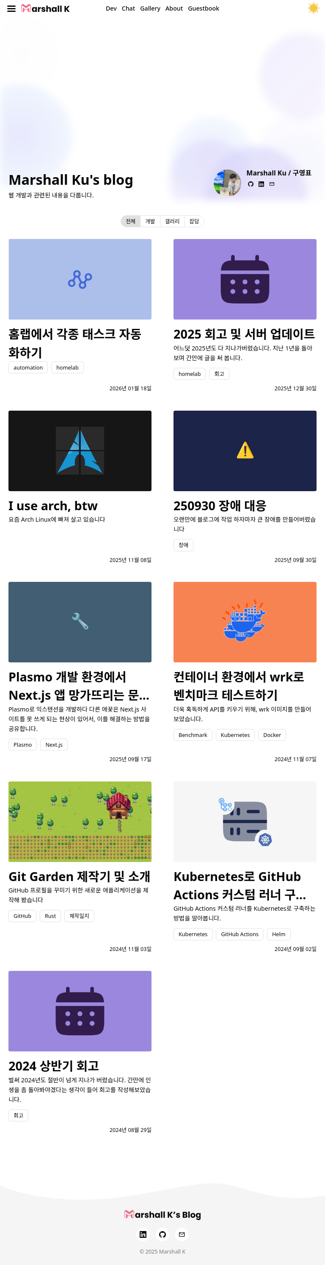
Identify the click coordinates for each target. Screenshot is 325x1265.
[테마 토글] (313, 8)
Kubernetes (235, 735)
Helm (279, 934)
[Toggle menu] (11, 8)
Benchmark (193, 735)
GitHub (22, 916)
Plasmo (23, 744)
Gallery (150, 8)
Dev (111, 8)
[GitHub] (162, 1234)
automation (28, 367)
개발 (150, 221)
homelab (67, 367)
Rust (50, 916)
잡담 (194, 221)
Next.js (53, 744)
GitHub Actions (240, 934)
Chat (128, 8)
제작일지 (79, 916)
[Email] (182, 1234)
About (174, 8)
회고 (219, 374)
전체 (130, 221)
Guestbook (203, 8)
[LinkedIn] (143, 1234)
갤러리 (172, 221)
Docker (272, 735)
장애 (183, 545)
